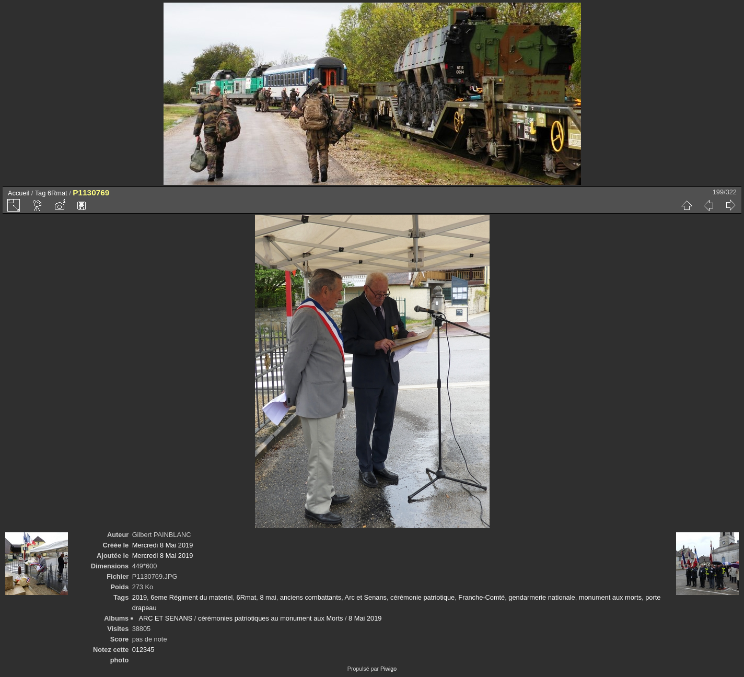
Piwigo (388, 669)
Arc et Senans (366, 597)
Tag (40, 193)
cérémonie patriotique (422, 597)
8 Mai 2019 (364, 618)
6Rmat (57, 193)
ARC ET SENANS (165, 618)
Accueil (18, 193)
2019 (139, 597)
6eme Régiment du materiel (191, 597)
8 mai (268, 597)
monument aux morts (610, 597)
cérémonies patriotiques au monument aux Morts (270, 618)
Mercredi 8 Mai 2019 (162, 545)
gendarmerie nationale (541, 597)
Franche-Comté (481, 597)
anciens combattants (310, 597)
